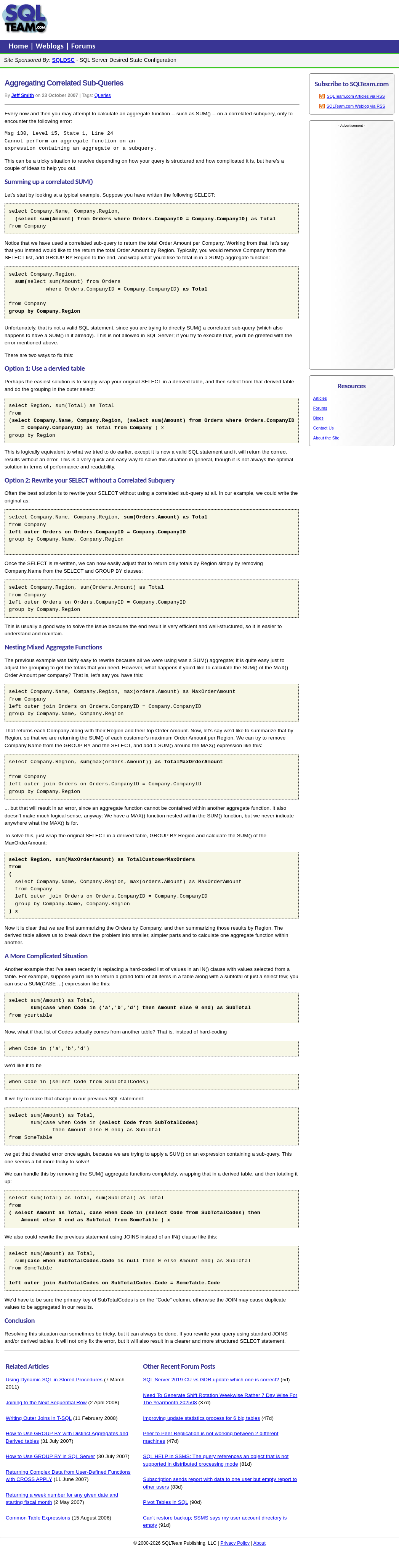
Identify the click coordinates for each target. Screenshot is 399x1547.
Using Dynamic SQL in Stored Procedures (54, 1379)
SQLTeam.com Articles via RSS (356, 96)
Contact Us (323, 428)
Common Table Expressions (38, 1518)
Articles (320, 398)
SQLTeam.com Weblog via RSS (356, 106)
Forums (83, 45)
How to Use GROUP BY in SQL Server (50, 1456)
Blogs (318, 418)
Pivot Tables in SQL (165, 1502)
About (259, 1543)
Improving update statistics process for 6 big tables (201, 1418)
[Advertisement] (195, 19)
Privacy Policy (235, 1543)
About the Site (326, 438)
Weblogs (51, 45)
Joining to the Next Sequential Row (46, 1402)
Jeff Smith (22, 95)
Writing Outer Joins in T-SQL (39, 1418)
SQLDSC (63, 60)
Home (19, 45)
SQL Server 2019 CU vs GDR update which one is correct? (211, 1379)
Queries (103, 95)
